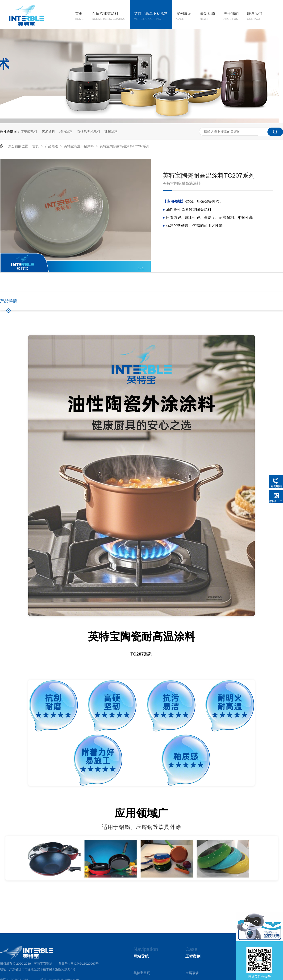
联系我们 (254, 16)
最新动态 (207, 16)
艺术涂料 (48, 131)
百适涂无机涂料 (88, 131)
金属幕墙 (192, 973)
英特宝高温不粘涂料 (151, 16)
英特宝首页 (141, 973)
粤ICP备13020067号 (85, 963)
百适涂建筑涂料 (108, 16)
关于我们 (231, 16)
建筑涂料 (111, 131)
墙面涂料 (66, 131)
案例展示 (183, 16)
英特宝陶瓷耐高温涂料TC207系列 (124, 146)
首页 (79, 16)
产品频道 (52, 146)
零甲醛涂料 (29, 131)
